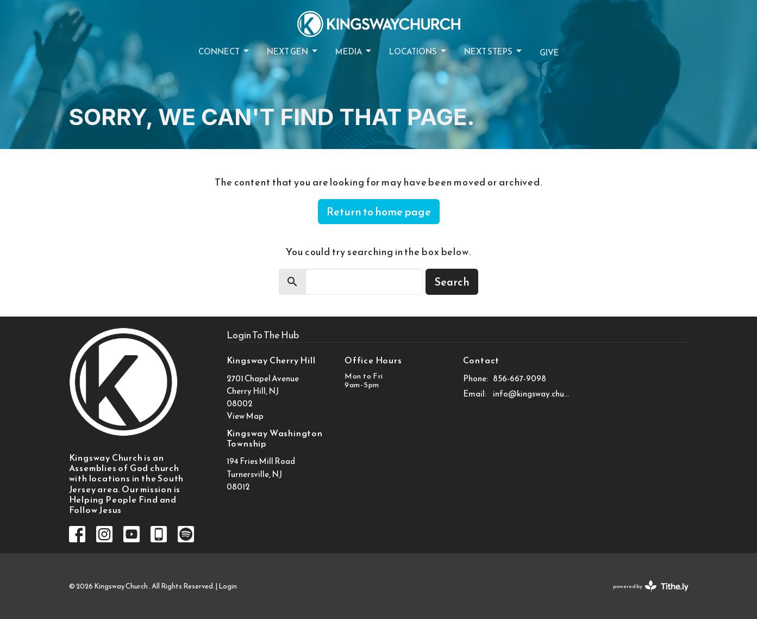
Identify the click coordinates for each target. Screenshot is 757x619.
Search (452, 282)
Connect (224, 51)
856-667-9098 (519, 378)
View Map (245, 416)
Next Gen (293, 51)
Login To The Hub (263, 334)
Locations (418, 51)
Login (227, 586)
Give (549, 52)
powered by (651, 586)
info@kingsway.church (532, 393)
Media (354, 51)
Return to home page (379, 211)
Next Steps (493, 51)
